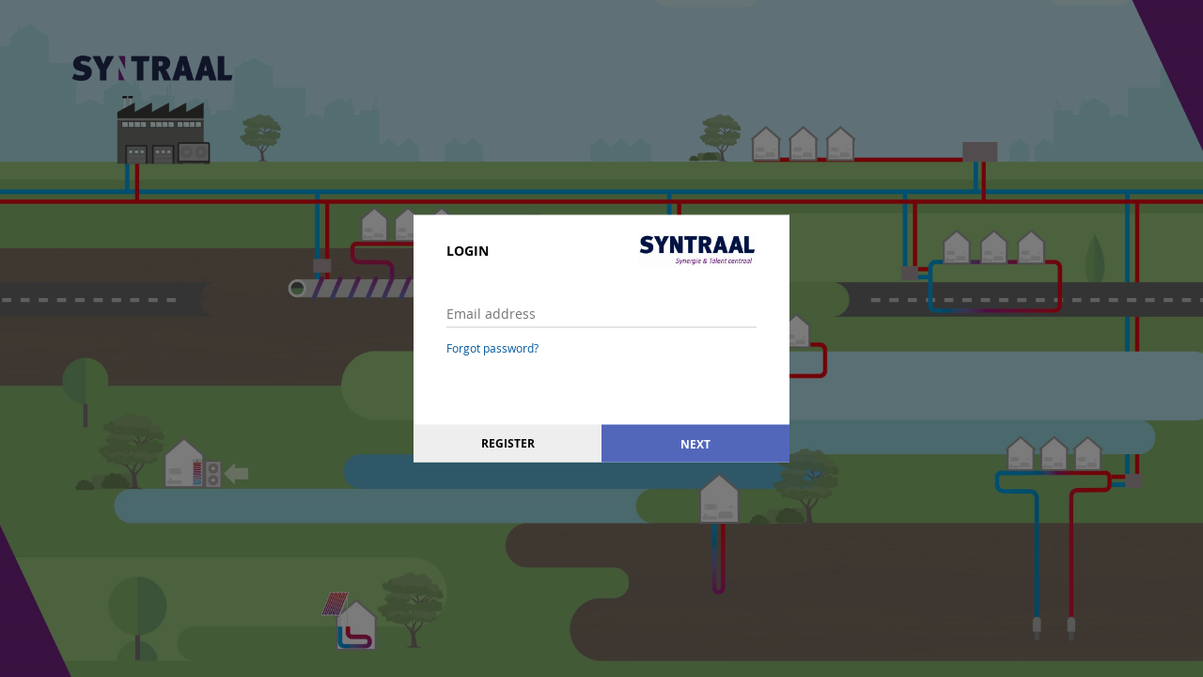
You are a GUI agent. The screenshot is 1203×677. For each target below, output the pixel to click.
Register (508, 443)
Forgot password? (492, 347)
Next (695, 443)
